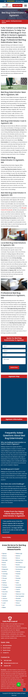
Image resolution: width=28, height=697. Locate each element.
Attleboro (4, 558)
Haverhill (4, 594)
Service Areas (6, 650)
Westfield (18, 598)
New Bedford (19, 562)
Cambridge (5, 573)
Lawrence (4, 598)
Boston (4, 564)
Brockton (4, 571)
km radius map (14, 396)
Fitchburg (4, 585)
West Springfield (20, 596)
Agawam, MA (7, 665)
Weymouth (18, 600)
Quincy (17, 576)
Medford (18, 555)
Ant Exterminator (7, 645)
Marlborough (19, 553)
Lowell (3, 603)
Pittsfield (18, 573)
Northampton (19, 569)
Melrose (18, 558)
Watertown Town (20, 594)
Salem (17, 582)
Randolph (18, 578)
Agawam (8, 21)
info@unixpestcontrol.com (11, 663)
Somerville (18, 585)
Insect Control (6, 648)
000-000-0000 (17, 5)
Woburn (18, 603)
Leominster (5, 600)
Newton (18, 564)
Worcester (18, 605)
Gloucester (5, 591)
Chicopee (4, 578)
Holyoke (4, 596)
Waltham (18, 591)
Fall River (4, 582)
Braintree (4, 567)
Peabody (18, 571)
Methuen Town (19, 560)
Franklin (4, 589)
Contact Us (6, 652)
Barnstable (5, 560)
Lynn (3, 605)
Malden (4, 607)
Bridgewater (5, 569)
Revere (17, 580)
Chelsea (4, 576)
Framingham (5, 587)
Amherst (4, 555)
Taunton (18, 589)
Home (3, 21)
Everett (4, 580)
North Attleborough (20, 567)
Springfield (18, 587)
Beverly (4, 562)
